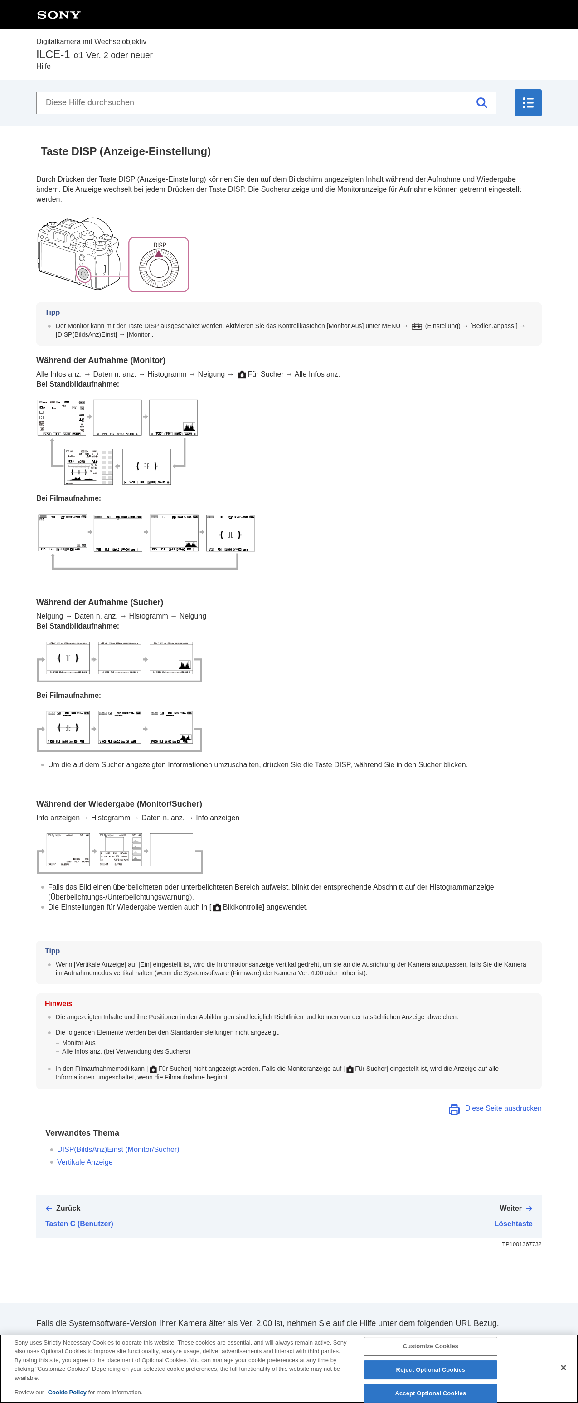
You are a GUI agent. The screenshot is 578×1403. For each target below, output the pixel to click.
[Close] (563, 1371)
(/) (118, 1149)
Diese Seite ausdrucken (503, 1108)
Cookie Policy (68, 1395)
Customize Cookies (430, 1349)
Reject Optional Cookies (431, 1372)
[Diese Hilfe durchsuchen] (266, 103)
